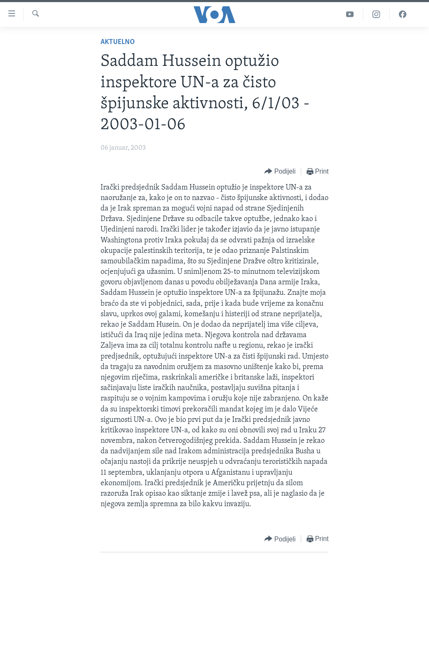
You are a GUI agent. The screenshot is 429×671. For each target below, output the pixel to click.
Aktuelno (118, 42)
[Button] (279, 171)
